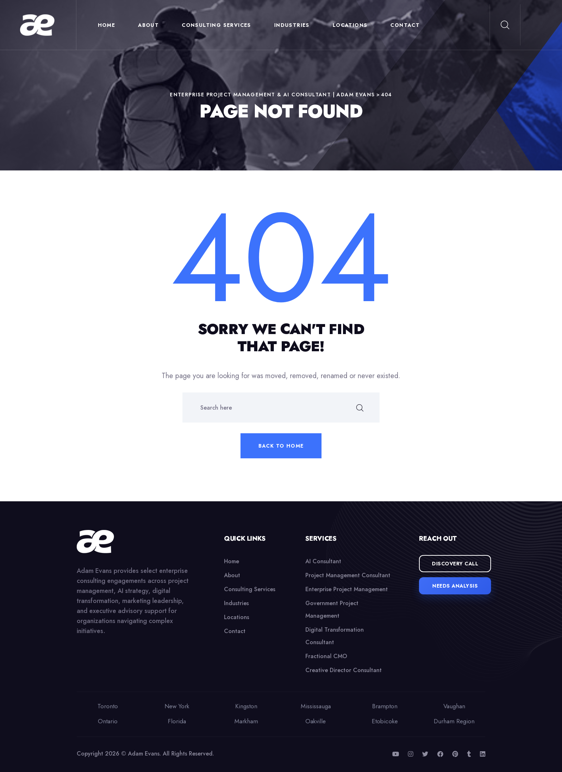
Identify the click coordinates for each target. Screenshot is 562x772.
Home (108, 25)
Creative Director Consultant (343, 670)
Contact (407, 25)
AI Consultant (323, 561)
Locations (351, 25)
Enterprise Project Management (346, 589)
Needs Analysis (455, 585)
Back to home (281, 445)
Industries (293, 25)
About (150, 25)
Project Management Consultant (347, 575)
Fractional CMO (326, 656)
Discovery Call (455, 563)
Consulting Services (218, 25)
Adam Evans (143, 753)
